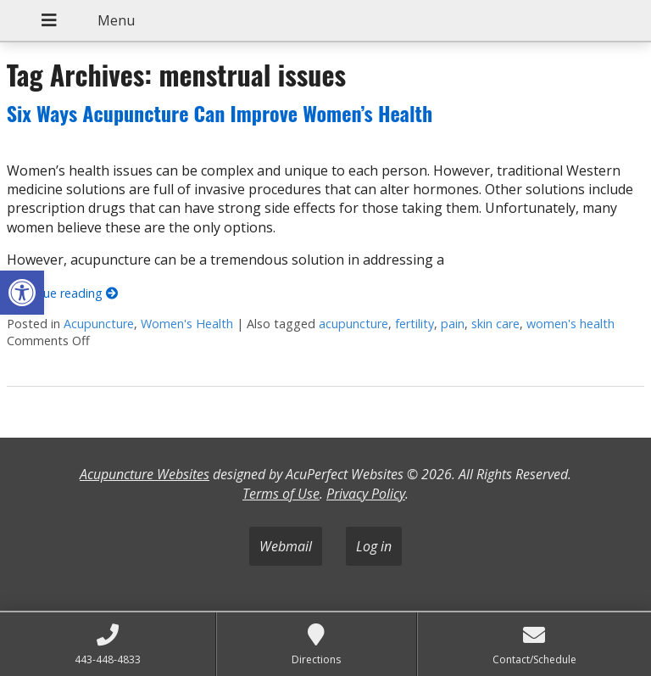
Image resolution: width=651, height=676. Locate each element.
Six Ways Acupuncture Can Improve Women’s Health (219, 113)
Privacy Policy (365, 493)
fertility (414, 324)
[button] (22, 293)
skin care (495, 324)
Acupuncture (99, 324)
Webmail (285, 546)
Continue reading (62, 293)
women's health (570, 324)
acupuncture (353, 324)
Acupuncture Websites (144, 474)
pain (453, 324)
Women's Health (187, 324)
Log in (374, 546)
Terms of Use (281, 493)
